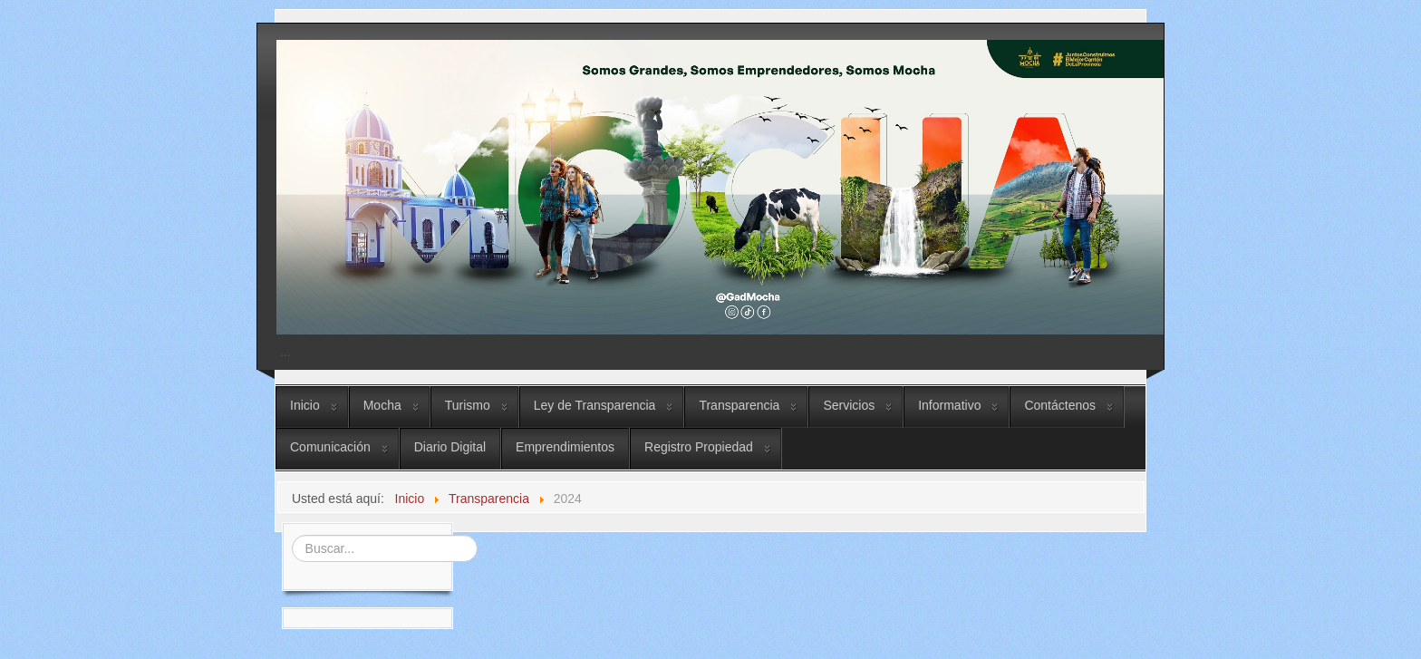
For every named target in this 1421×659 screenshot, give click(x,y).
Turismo (467, 405)
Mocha (382, 405)
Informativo (949, 405)
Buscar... (289, 533)
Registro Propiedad (698, 447)
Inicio (305, 405)
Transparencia (739, 405)
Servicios (849, 405)
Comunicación (330, 447)
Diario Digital (450, 447)
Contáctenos (1060, 405)
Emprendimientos (565, 447)
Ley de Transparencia (595, 405)
